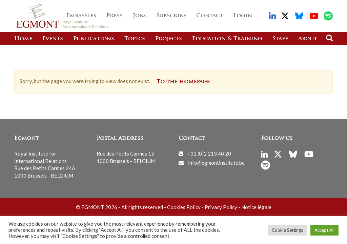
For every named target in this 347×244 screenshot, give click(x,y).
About (307, 39)
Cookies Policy (184, 207)
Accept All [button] (324, 230)
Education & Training (227, 39)
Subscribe (171, 16)
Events (52, 39)
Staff (280, 39)
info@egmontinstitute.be (216, 163)
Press (114, 16)
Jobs (139, 16)
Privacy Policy (221, 207)
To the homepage (183, 82)
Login (242, 16)
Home (23, 39)
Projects (168, 39)
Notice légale (256, 207)
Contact (209, 16)
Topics (134, 39)
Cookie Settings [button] (287, 230)
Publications (93, 39)
